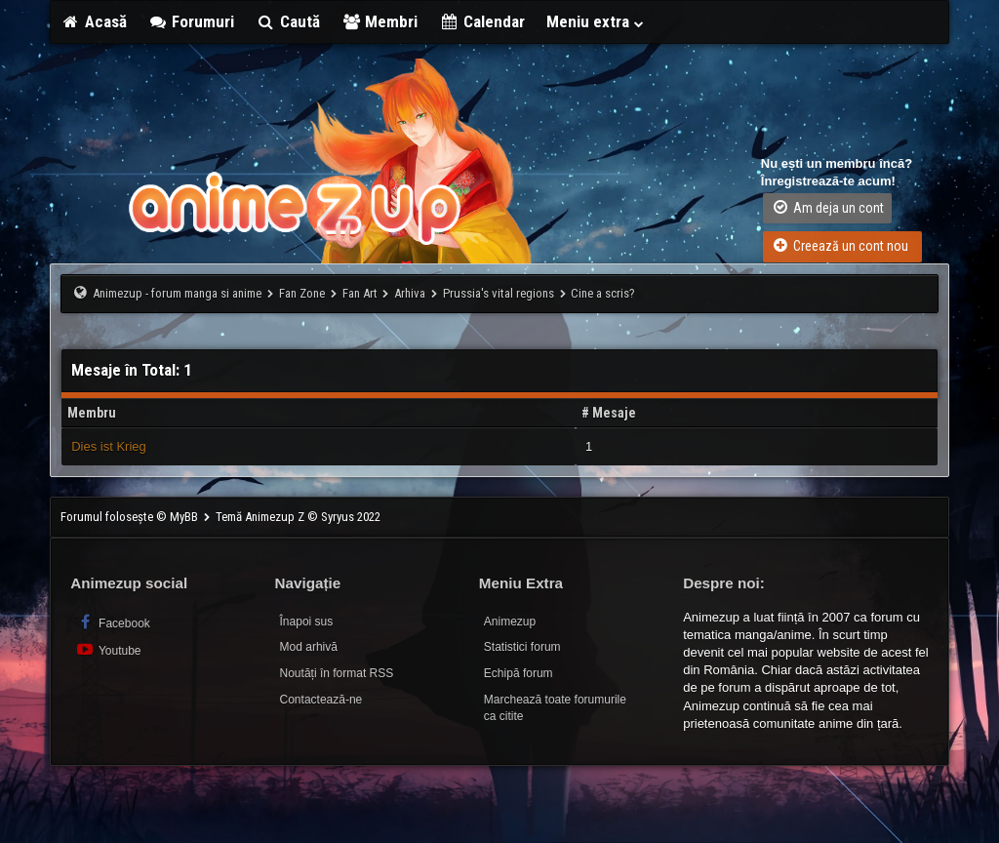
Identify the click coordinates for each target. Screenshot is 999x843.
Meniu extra (596, 21)
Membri (380, 21)
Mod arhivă (309, 647)
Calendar (482, 21)
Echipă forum (518, 673)
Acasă (93, 21)
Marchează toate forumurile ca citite (555, 708)
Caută (288, 21)
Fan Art (360, 293)
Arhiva (409, 293)
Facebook (112, 622)
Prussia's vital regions (498, 293)
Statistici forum (522, 647)
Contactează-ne (321, 699)
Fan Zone (302, 293)
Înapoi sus (307, 621)
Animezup (510, 621)
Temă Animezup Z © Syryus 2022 (298, 516)
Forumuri (191, 21)
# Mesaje (608, 413)
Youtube (107, 649)
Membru (91, 413)
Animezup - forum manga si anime (177, 293)
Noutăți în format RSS (337, 673)
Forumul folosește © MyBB (130, 516)
